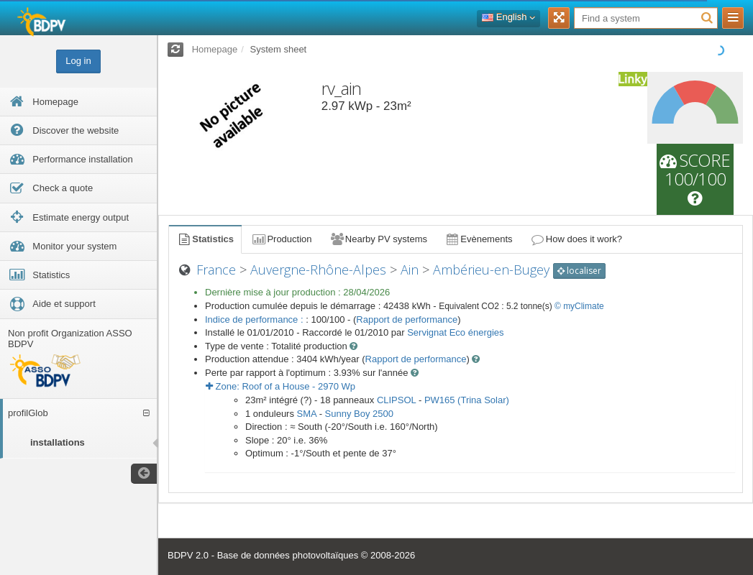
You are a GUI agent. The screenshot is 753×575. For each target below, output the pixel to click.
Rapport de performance (406, 319)
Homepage (215, 49)
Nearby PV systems (378, 239)
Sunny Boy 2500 (359, 413)
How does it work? (576, 239)
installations (57, 442)
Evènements (478, 239)
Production (281, 239)
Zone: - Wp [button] (280, 386)
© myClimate (579, 306)
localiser (579, 270)
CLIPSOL (396, 400)
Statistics (205, 239)
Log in (78, 60)
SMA (306, 413)
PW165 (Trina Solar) (466, 400)
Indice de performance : (255, 319)
